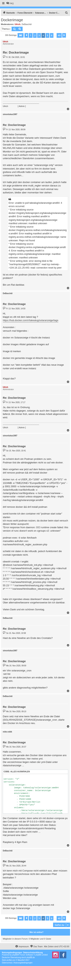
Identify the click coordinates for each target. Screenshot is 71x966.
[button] (21, 35)
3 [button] (39, 35)
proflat (9, 960)
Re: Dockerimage (16, 52)
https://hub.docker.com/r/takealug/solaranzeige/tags (30, 320)
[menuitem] (10, 3)
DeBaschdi (27, 24)
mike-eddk (7, 732)
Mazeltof (21, 960)
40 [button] (59, 35)
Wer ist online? (36, 932)
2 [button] (35, 35)
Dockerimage (12, 20)
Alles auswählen (20, 772)
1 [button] (30, 35)
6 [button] (51, 35)
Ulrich (17, 24)
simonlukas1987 (10, 114)
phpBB (15, 955)
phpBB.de (31, 957)
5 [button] (47, 35)
